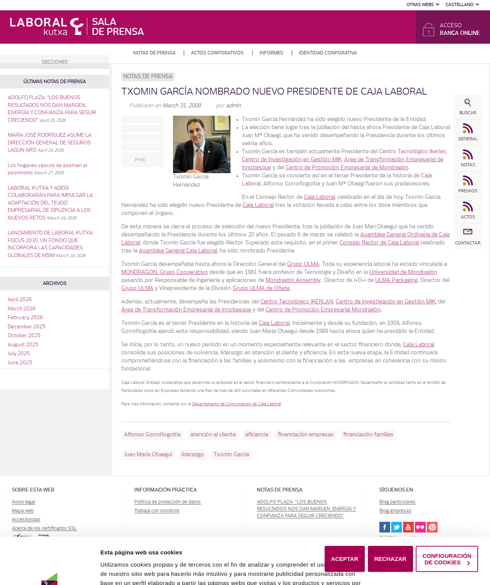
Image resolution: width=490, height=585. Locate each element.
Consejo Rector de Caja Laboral (379, 243)
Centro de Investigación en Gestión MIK (291, 159)
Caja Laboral (319, 197)
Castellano (460, 5)
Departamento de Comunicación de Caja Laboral (236, 404)
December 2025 (27, 326)
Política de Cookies (306, 568)
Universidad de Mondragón (403, 272)
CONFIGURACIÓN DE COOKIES (446, 517)
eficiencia (256, 435)
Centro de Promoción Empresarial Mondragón (323, 310)
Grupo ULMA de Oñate (261, 288)
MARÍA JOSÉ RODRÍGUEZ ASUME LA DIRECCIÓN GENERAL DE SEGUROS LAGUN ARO (49, 143)
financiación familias (368, 435)
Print (140, 159)
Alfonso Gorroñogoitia (152, 435)
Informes (271, 53)
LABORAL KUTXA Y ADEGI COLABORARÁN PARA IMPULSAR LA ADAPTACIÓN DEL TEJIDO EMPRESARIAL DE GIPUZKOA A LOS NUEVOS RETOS (50, 203)
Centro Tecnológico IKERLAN (296, 302)
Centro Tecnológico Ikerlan (412, 151)
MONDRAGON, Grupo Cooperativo (164, 272)
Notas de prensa (154, 53)
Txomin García (231, 454)
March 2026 (22, 308)
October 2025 (24, 335)
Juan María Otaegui (148, 454)
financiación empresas (306, 435)
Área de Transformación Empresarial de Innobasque (186, 310)
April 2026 (20, 299)
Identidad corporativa (328, 53)
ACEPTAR (344, 517)
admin (233, 105)
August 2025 (23, 344)
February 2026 (25, 317)
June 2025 (20, 363)
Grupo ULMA (303, 264)
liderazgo (192, 454)
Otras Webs (420, 5)
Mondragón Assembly (293, 280)
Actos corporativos (217, 53)
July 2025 (19, 353)
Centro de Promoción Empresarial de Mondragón (347, 167)
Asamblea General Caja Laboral (178, 251)
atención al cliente (213, 435)
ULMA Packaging (396, 280)
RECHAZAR (390, 517)
